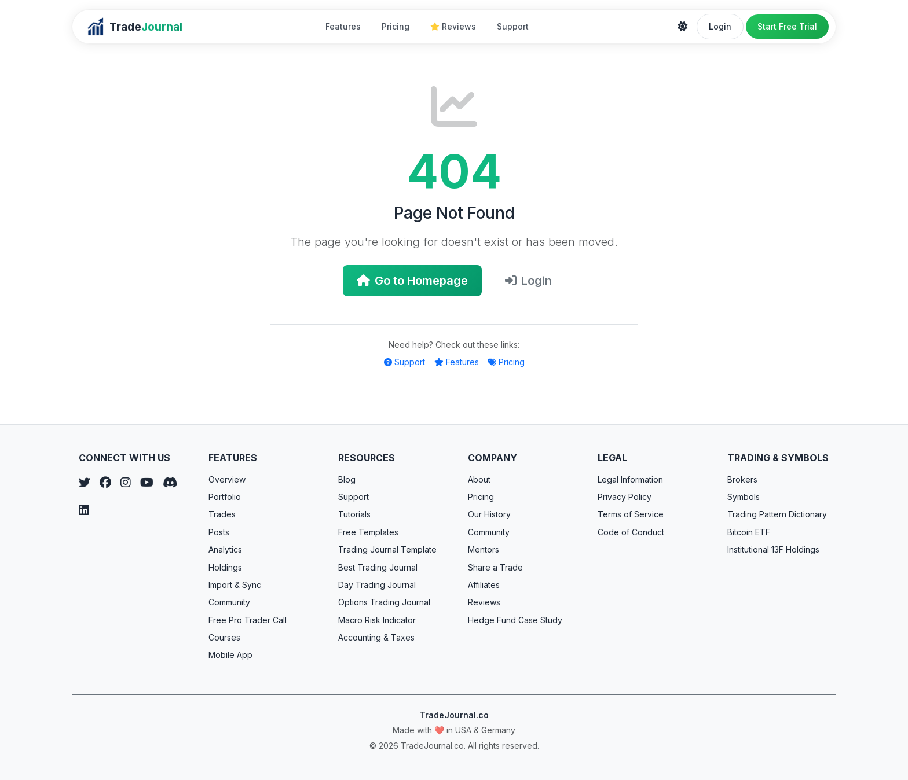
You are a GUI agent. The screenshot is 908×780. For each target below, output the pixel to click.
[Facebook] (105, 482)
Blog (347, 479)
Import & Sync (234, 585)
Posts (218, 532)
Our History (489, 514)
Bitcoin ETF (748, 532)
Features (343, 26)
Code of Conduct (631, 532)
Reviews (453, 26)
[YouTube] (146, 482)
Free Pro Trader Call (247, 620)
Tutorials (354, 514)
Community (229, 602)
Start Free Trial (787, 26)
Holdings (225, 567)
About (479, 479)
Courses (224, 637)
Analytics (225, 549)
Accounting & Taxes (376, 637)
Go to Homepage (412, 281)
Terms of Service (631, 514)
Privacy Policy (624, 497)
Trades (222, 514)
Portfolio (224, 497)
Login (720, 26)
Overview (227, 479)
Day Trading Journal (377, 585)
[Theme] (682, 26)
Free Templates (368, 532)
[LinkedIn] (84, 510)
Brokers (742, 479)
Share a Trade (495, 567)
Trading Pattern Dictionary (777, 514)
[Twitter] (84, 482)
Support (513, 26)
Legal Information (630, 479)
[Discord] (170, 482)
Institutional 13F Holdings (773, 549)
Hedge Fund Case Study (515, 620)
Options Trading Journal (384, 602)
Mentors (483, 549)
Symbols (743, 497)
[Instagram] (125, 482)
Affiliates (484, 585)
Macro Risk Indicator (377, 620)
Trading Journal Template (387, 549)
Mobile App (230, 655)
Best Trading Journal (378, 567)
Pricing (395, 26)
